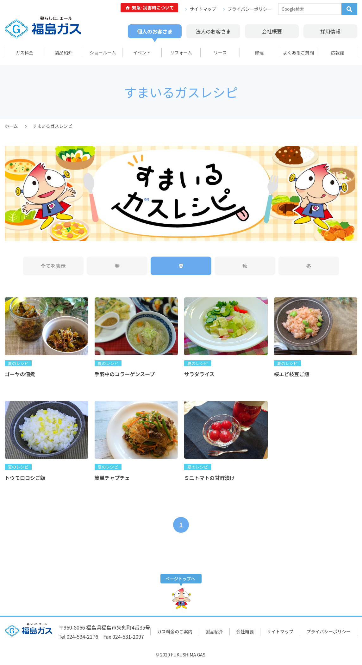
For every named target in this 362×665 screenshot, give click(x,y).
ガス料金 (24, 52)
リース (220, 52)
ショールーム (103, 52)
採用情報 (330, 31)
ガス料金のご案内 (174, 631)
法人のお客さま (213, 31)
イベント (142, 52)
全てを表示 (53, 266)
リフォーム (181, 52)
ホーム (11, 126)
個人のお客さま (154, 31)
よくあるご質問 (298, 52)
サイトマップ (203, 9)
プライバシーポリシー (250, 9)
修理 (259, 52)
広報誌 (337, 52)
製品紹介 (63, 52)
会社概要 (272, 31)
